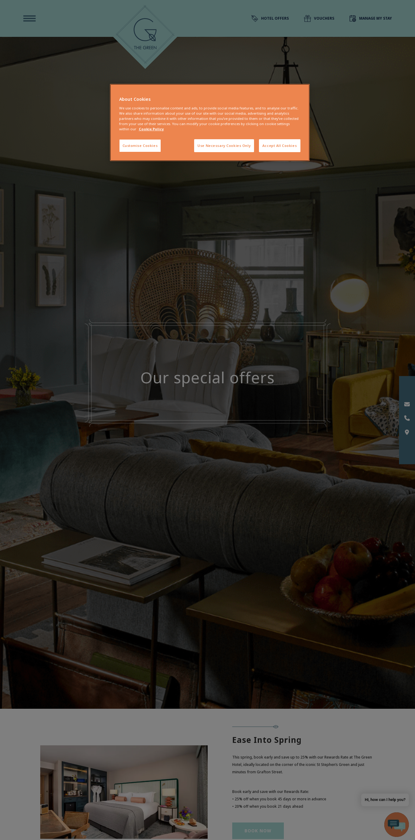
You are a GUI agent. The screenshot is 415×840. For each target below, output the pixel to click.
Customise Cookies (140, 145)
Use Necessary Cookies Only (224, 145)
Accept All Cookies (279, 145)
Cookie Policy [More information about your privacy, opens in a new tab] (151, 129)
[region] (210, 122)
